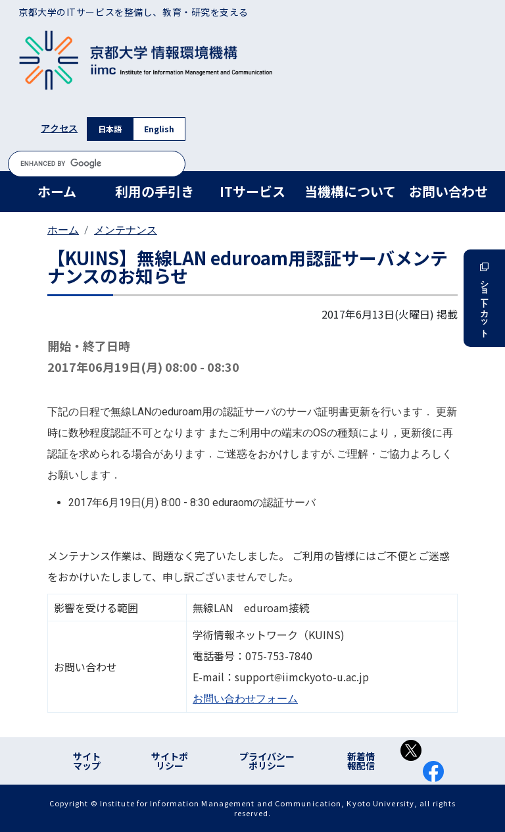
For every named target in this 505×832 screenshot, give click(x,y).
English (159, 128)
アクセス (59, 128)
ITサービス (252, 191)
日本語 (110, 128)
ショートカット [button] (484, 298)
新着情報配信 (361, 761)
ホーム (56, 191)
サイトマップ (87, 761)
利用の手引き (154, 191)
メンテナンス (125, 230)
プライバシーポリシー (267, 761)
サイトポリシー (169, 761)
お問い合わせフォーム (245, 698)
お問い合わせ (448, 191)
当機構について (350, 191)
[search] (96, 163)
